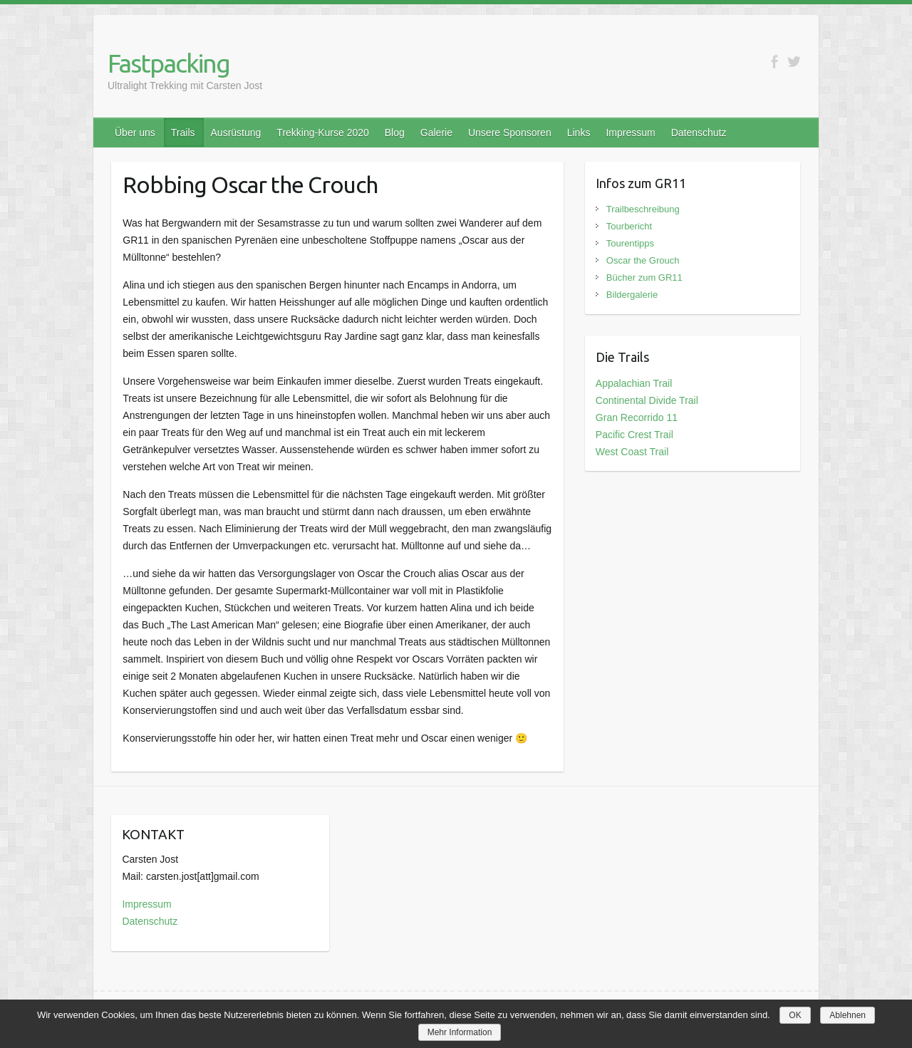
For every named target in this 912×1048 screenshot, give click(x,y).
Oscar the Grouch (643, 260)
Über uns (135, 132)
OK (795, 1015)
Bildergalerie (632, 294)
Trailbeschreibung (643, 209)
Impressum (630, 132)
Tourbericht (629, 226)
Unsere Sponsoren (509, 132)
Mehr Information (460, 1032)
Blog (395, 132)
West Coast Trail (632, 451)
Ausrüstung (236, 132)
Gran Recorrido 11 (637, 417)
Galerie (436, 132)
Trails (183, 132)
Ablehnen (847, 1015)
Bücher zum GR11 (644, 277)
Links (579, 132)
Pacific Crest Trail (634, 434)
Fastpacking (168, 63)
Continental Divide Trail (647, 400)
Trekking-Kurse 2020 (322, 132)
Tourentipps (630, 243)
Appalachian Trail (634, 383)
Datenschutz (699, 132)
